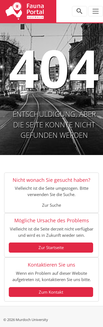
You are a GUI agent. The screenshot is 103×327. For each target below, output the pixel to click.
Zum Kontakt (51, 292)
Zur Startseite (51, 247)
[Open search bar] (79, 11)
